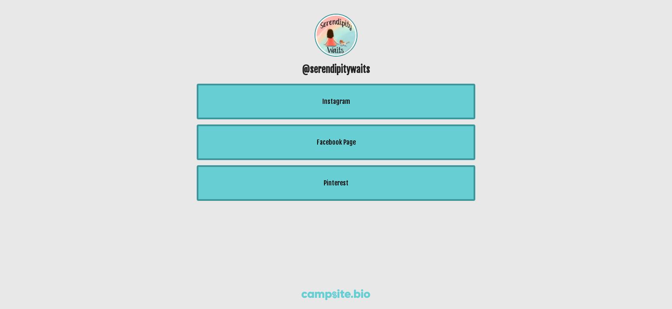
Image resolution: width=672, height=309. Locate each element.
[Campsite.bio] (336, 294)
